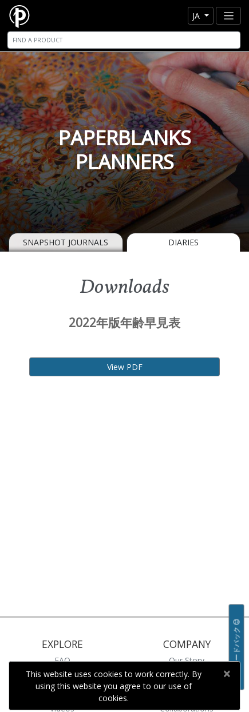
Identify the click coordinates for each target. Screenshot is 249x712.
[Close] (226, 674)
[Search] (123, 40)
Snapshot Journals (65, 242)
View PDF (125, 366)
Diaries (183, 242)
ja (197, 15)
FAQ (62, 660)
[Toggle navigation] (228, 16)
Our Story (186, 660)
